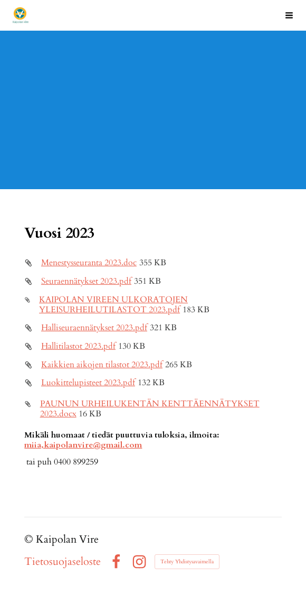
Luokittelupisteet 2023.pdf (88, 382)
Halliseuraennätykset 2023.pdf (94, 327)
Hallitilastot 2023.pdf (78, 346)
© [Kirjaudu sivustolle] (30, 539)
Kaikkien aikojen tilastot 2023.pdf (101, 364)
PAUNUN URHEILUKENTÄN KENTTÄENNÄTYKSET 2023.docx (150, 409)
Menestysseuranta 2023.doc (89, 262)
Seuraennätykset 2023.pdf (86, 281)
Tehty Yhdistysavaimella (187, 561)
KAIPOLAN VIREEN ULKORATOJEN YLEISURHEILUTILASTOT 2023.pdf (113, 304)
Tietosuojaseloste (62, 561)
